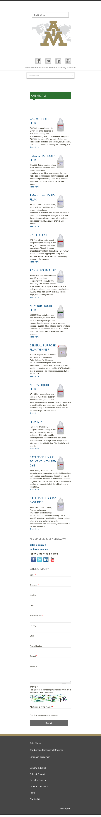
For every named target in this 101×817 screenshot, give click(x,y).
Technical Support (38, 782)
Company (34, 585)
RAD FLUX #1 (38, 235)
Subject (33, 656)
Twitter (48, 61)
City (32, 605)
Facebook (38, 61)
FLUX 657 (36, 422)
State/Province (36, 616)
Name (33, 575)
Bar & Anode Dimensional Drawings (46, 752)
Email (32, 636)
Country (33, 626)
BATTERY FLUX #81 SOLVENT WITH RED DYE (43, 461)
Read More (34, 147)
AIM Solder (35, 801)
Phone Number (36, 646)
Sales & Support (37, 776)
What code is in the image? (41, 709)
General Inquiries (38, 770)
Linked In (58, 61)
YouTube (68, 61)
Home (32, 795)
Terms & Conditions (39, 789)
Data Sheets (35, 745)
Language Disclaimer (40, 759)
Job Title (34, 595)
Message (34, 666)
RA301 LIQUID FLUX (43, 270)
